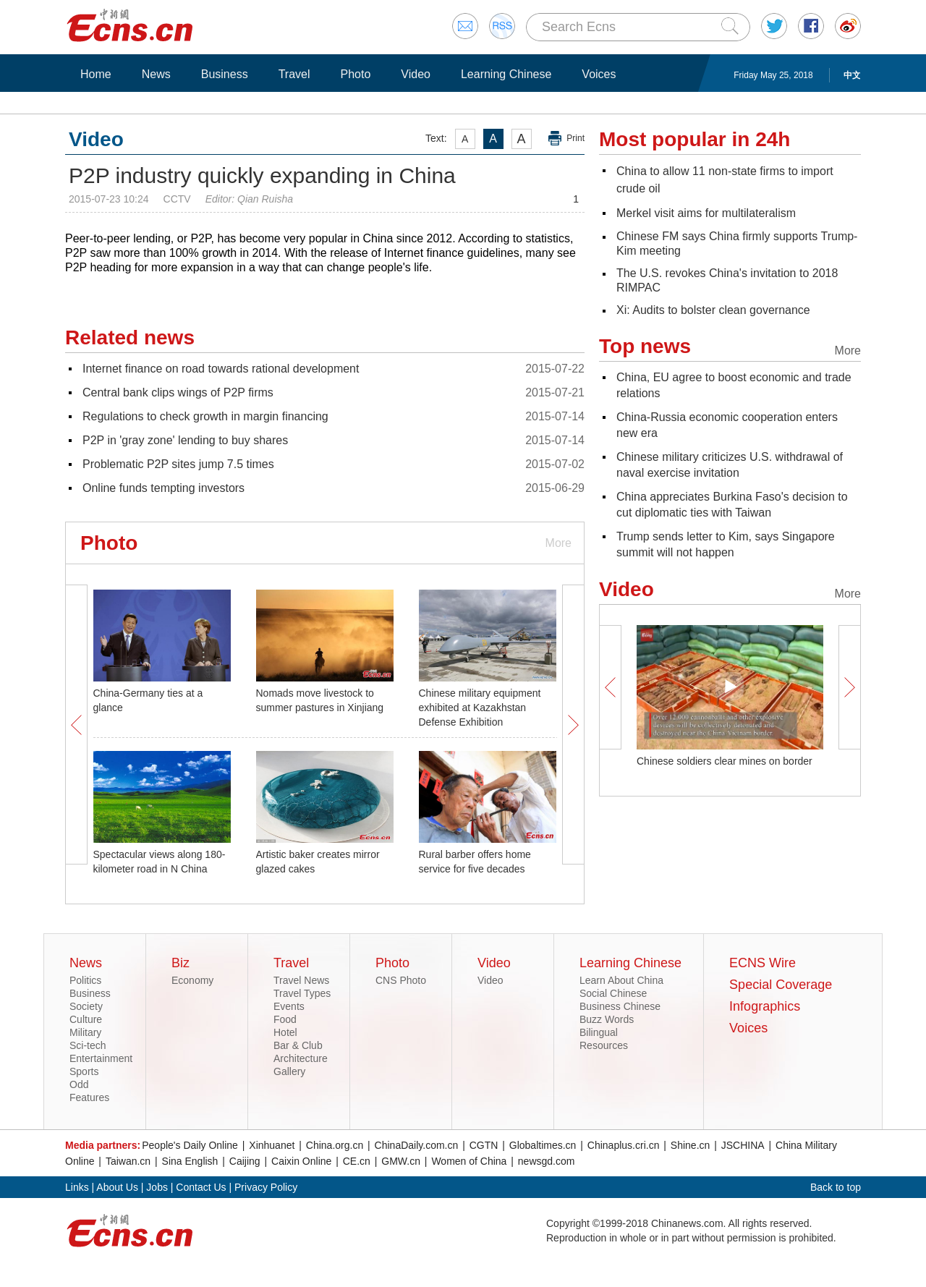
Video (415, 74)
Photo (355, 74)
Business (224, 74)
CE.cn (356, 1161)
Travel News (301, 980)
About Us (117, 1187)
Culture (85, 1019)
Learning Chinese (506, 74)
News (156, 74)
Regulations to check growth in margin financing (205, 416)
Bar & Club (298, 1045)
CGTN (484, 1145)
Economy (192, 980)
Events (289, 1006)
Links (77, 1187)
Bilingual (598, 1032)
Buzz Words (606, 1019)
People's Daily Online (190, 1145)
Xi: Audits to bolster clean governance (713, 310)
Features (89, 1097)
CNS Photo (400, 980)
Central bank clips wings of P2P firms (177, 392)
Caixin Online (301, 1161)
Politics (85, 980)
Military (85, 1032)
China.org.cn (334, 1145)
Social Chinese (613, 993)
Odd (78, 1084)
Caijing (244, 1161)
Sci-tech (87, 1045)
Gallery (289, 1071)
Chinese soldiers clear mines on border (724, 761)
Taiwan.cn (128, 1161)
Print (575, 138)
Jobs (157, 1187)
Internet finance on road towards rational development (220, 368)
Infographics (764, 1006)
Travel (294, 74)
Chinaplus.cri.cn (623, 1145)
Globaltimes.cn (543, 1145)
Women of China (468, 1161)
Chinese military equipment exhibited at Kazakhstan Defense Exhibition (480, 707)
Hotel (285, 1032)
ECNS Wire (762, 963)
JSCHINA (743, 1145)
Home (95, 74)
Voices (599, 74)
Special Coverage (780, 984)
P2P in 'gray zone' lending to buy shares (185, 440)
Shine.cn (690, 1145)
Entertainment (100, 1058)
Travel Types (302, 993)
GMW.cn (400, 1161)
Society (86, 1006)
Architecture (300, 1058)
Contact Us (201, 1187)
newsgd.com (546, 1161)
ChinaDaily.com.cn (417, 1145)
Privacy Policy (265, 1187)
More (558, 543)
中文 (852, 75)
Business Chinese (619, 1006)
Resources (603, 1045)
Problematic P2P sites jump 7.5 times (178, 464)
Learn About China (621, 980)
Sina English (190, 1161)
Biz (180, 963)
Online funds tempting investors (163, 488)
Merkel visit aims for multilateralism (706, 213)
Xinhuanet (271, 1145)
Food (285, 1019)
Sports (83, 1071)
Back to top (835, 1187)
